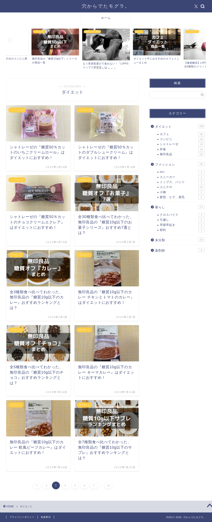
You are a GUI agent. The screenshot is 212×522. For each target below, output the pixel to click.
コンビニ (182, 139)
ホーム (106, 18)
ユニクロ (182, 187)
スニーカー (182, 177)
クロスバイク (182, 215)
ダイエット (180, 126)
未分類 (180, 240)
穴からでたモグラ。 (106, 6)
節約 (182, 230)
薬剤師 (180, 250)
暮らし (180, 207)
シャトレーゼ (182, 144)
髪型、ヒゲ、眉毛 (182, 197)
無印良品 (182, 154)
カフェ (182, 134)
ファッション (180, 164)
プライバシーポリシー (22, 517)
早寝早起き (182, 225)
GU (182, 172)
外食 (182, 149)
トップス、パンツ (182, 182)
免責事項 (46, 517)
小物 (182, 192)
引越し (182, 220)
